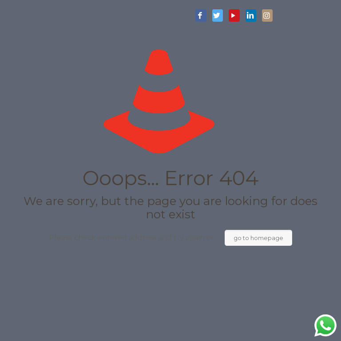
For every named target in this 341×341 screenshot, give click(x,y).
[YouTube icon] (234, 15)
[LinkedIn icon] (251, 15)
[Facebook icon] (200, 15)
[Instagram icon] (267, 15)
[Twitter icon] (217, 15)
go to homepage (258, 237)
